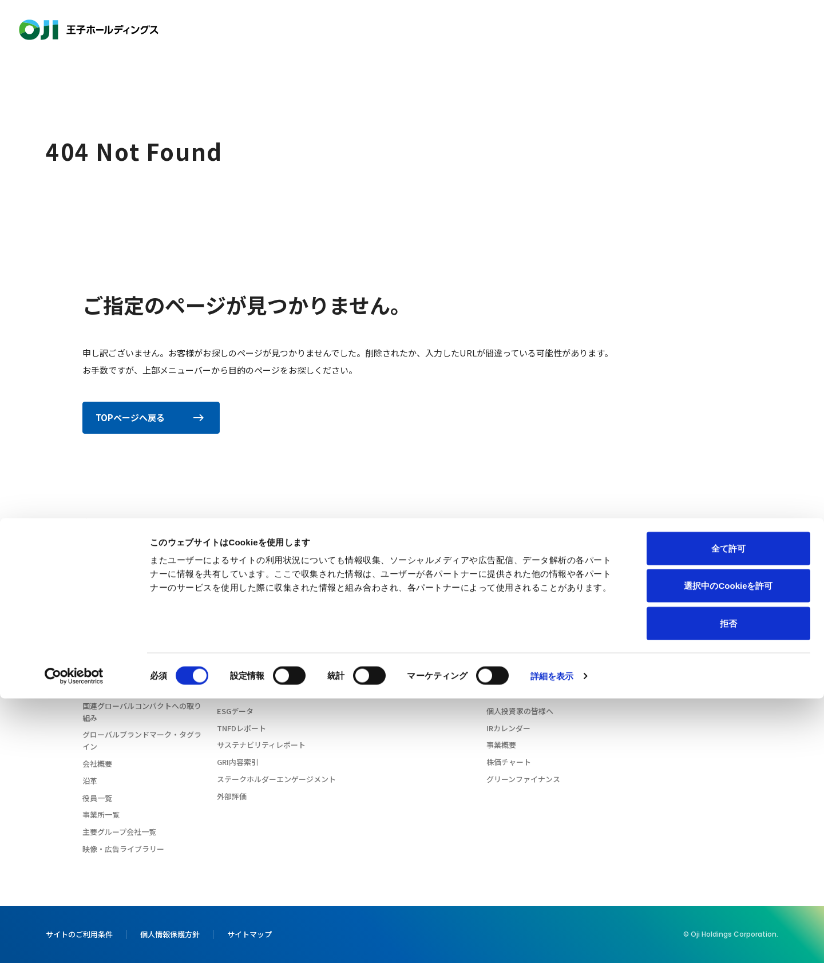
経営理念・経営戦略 (115, 642)
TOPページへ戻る (150, 418)
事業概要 (501, 744)
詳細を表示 (552, 940)
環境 (224, 642)
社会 (224, 659)
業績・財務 (505, 659)
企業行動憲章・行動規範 (123, 688)
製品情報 (481, 29)
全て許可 (728, 813)
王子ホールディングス (88, 30)
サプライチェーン (246, 693)
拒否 (728, 888)
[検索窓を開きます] (771, 29)
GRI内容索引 (238, 761)
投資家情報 (600, 29)
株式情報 (501, 693)
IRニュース (504, 625)
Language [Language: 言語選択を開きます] (713, 29)
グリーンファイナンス (523, 779)
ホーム (86, 522)
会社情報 (358, 29)
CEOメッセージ (108, 608)
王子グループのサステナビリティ (272, 625)
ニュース (639, 609)
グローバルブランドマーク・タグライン (141, 740)
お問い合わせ (796, 29)
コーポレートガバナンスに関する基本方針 (141, 665)
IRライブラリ (508, 676)
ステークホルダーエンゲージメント (276, 779)
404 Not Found (131, 522)
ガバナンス (235, 676)
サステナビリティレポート (261, 744)
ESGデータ (235, 711)
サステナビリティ (419, 29)
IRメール (501, 642)
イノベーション (538, 29)
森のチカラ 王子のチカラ (124, 625)
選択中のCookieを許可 (728, 850)
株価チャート (508, 761)
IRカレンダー (508, 728)
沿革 (89, 780)
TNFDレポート (241, 728)
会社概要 (97, 763)
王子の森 (639, 633)
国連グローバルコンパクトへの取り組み (141, 711)
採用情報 (650, 29)
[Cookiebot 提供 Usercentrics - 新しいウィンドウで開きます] (74, 940)
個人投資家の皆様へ (519, 711)
